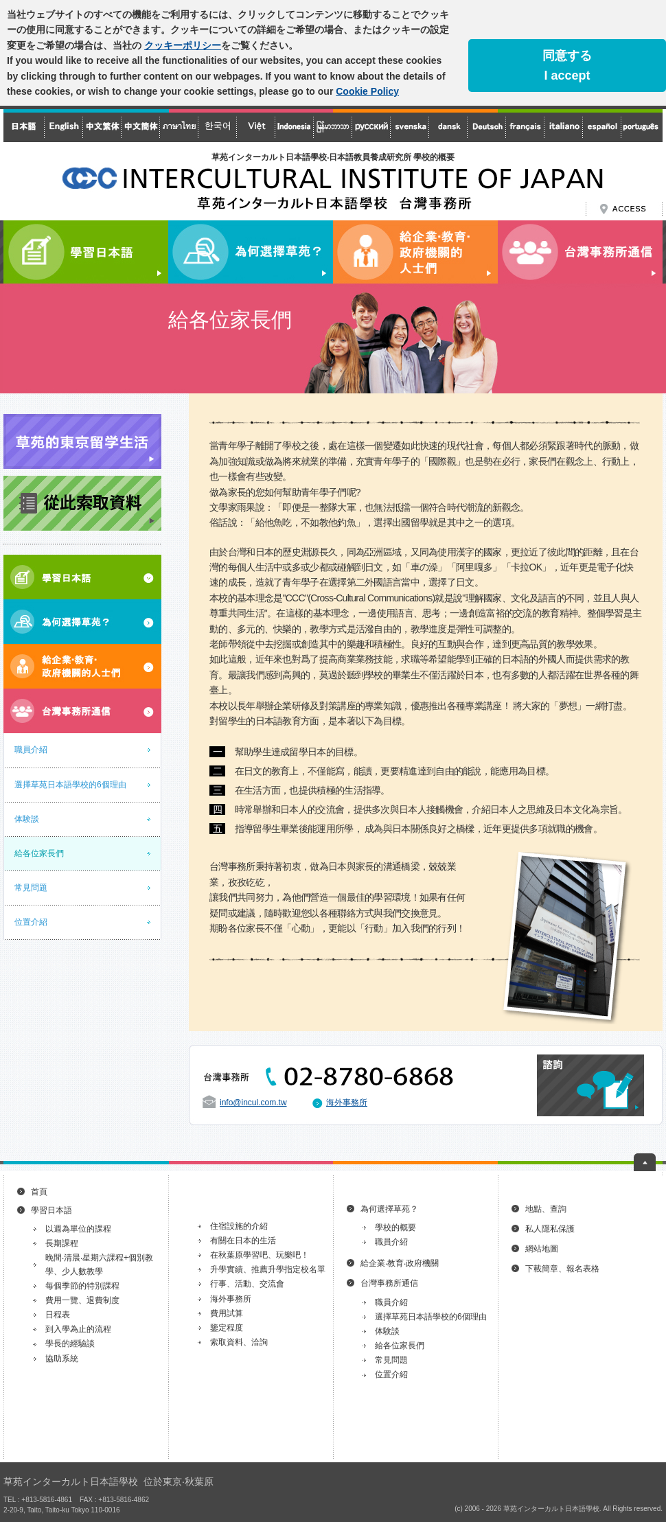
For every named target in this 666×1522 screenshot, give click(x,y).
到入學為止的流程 (78, 1329)
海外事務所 (346, 1102)
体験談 (26, 819)
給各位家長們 (39, 853)
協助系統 (61, 1358)
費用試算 (226, 1313)
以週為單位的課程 (78, 1229)
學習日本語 (51, 1210)
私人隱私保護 (550, 1229)
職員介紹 (30, 749)
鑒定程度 (226, 1328)
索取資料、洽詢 (239, 1342)
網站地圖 (541, 1249)
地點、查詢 (545, 1209)
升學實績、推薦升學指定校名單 (267, 1269)
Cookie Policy (367, 91)
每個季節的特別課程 (82, 1286)
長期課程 (61, 1243)
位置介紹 (30, 922)
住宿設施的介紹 (239, 1226)
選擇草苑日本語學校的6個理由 (70, 784)
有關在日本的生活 (243, 1240)
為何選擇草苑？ (389, 1209)
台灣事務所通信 (389, 1283)
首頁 (39, 1192)
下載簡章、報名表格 (562, 1268)
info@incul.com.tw (253, 1102)
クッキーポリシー (182, 45)
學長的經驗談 (70, 1343)
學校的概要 (395, 1227)
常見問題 (30, 887)
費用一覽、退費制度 (82, 1300)
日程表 (57, 1314)
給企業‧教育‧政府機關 (399, 1263)
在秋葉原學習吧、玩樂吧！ (259, 1255)
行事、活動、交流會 (247, 1284)
